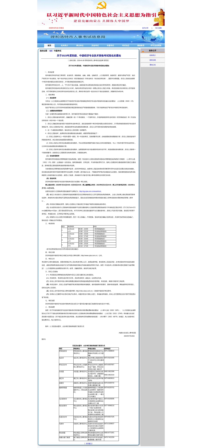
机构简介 (64, 45)
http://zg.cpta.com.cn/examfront (90, 191)
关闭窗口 (89, 444)
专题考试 (110, 45)
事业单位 (79, 45)
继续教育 (140, 45)
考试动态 (125, 45)
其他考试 (95, 45)
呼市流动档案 (156, 45)
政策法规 (153, 60)
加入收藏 (158, 28)
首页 (49, 45)
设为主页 (145, 28)
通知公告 (153, 65)
